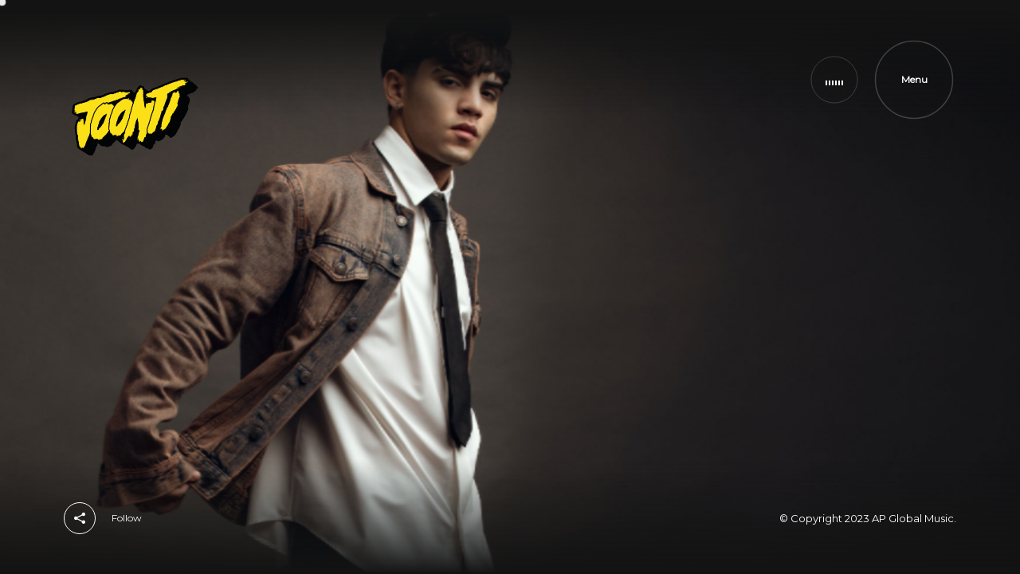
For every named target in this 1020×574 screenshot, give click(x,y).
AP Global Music (913, 518)
